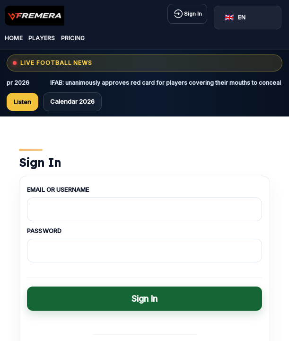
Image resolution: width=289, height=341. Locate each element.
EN (235, 17)
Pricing (73, 38)
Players (41, 38)
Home (14, 38)
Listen (22, 102)
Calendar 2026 (72, 101)
